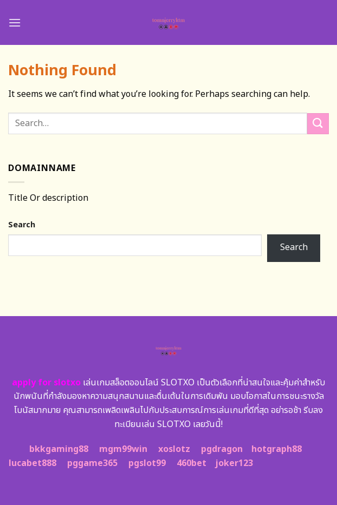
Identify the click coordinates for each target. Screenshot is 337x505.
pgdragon (222, 449)
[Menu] (14, 22)
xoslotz (174, 449)
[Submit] (318, 123)
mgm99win (123, 449)
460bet (191, 463)
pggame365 (92, 463)
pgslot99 (147, 463)
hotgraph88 (276, 449)
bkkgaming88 (58, 449)
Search (21, 225)
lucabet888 (32, 463)
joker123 (234, 463)
